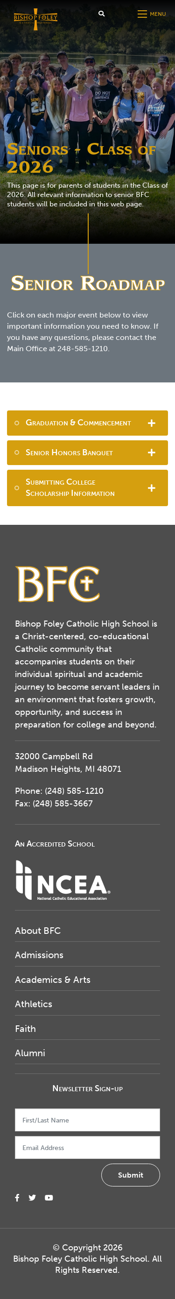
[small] (17, 1198)
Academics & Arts (53, 979)
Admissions (39, 954)
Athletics (33, 1004)
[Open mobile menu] (153, 14)
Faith (25, 1028)
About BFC (38, 930)
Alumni (30, 1053)
